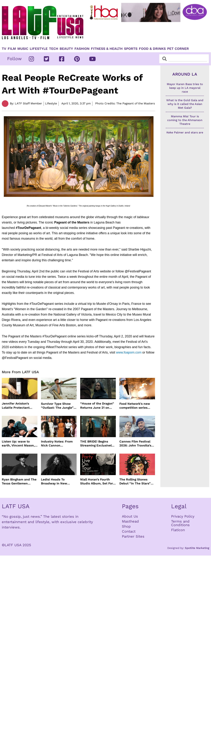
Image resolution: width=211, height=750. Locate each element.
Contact (128, 531)
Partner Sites (133, 536)
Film (12, 49)
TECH (53, 49)
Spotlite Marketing (197, 548)
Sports (130, 49)
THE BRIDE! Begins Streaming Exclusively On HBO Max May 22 (96, 443)
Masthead (130, 521)
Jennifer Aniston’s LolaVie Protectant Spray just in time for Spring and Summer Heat (17, 405)
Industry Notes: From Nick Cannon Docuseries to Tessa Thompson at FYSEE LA (58, 443)
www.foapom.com (128, 352)
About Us (130, 516)
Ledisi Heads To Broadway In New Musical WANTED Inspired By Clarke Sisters (54, 481)
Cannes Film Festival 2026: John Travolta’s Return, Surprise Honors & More (135, 443)
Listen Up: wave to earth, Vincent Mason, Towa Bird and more (18, 443)
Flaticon (178, 530)
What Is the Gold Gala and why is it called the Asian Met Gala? (184, 103)
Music (22, 49)
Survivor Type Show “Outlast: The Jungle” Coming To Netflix (57, 406)
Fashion (81, 49)
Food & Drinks (152, 49)
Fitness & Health (107, 49)
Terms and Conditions (180, 523)
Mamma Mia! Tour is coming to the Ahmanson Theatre (184, 120)
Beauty (66, 49)
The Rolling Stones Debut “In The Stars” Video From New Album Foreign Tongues (137, 481)
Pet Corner (178, 49)
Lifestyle (39, 49)
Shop (126, 526)
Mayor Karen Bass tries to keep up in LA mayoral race (185, 87)
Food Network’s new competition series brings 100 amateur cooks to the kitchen (134, 406)
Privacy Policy (182, 516)
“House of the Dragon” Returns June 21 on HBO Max (97, 405)
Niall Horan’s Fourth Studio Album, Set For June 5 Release (96, 481)
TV (4, 49)
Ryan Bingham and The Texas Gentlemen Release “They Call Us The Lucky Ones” (19, 481)
